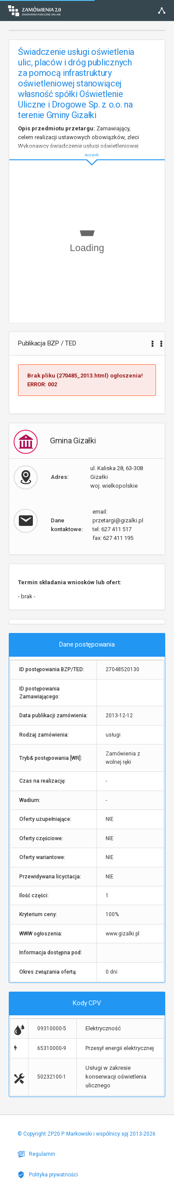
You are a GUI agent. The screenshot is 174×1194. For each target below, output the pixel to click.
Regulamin (36, 1154)
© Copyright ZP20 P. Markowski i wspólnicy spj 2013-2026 (87, 1134)
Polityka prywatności (48, 1174)
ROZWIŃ (87, 148)
